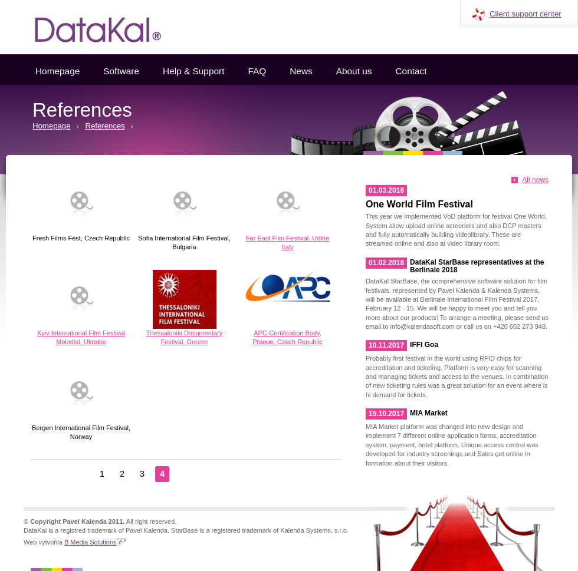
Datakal (88, 27)
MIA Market (429, 413)
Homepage (57, 71)
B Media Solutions (90, 542)
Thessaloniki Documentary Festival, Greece (184, 307)
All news (535, 180)
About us (354, 71)
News (301, 71)
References (105, 125)
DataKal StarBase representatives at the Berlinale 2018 (477, 266)
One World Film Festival (419, 204)
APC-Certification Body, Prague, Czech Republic (287, 307)
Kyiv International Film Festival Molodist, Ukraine (81, 307)
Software (121, 71)
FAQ (257, 71)
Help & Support (193, 71)
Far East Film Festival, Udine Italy (287, 212)
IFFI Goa (424, 345)
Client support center (525, 13)
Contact (410, 71)
